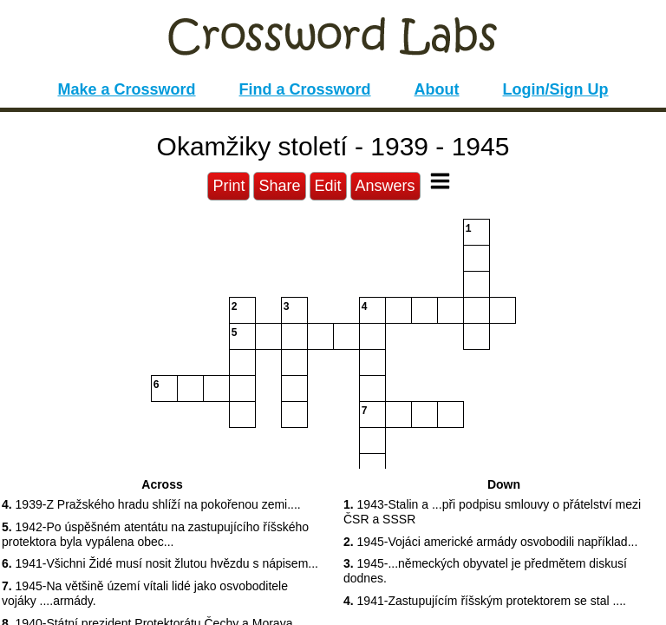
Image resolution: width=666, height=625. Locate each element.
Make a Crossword (126, 89)
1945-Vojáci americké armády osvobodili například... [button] (490, 542)
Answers (385, 185)
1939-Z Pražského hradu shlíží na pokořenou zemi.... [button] (151, 504)
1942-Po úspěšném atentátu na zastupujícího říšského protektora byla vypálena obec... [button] (155, 534)
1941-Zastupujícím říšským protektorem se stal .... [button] (484, 601)
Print (228, 185)
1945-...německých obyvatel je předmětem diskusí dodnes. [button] (485, 570)
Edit (328, 185)
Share (279, 185)
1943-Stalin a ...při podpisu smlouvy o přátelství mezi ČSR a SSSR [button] (492, 511)
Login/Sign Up (556, 89)
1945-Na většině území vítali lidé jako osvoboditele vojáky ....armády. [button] (145, 593)
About (437, 89)
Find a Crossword (305, 89)
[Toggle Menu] (440, 181)
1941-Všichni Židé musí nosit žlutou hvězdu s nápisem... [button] (160, 563)
